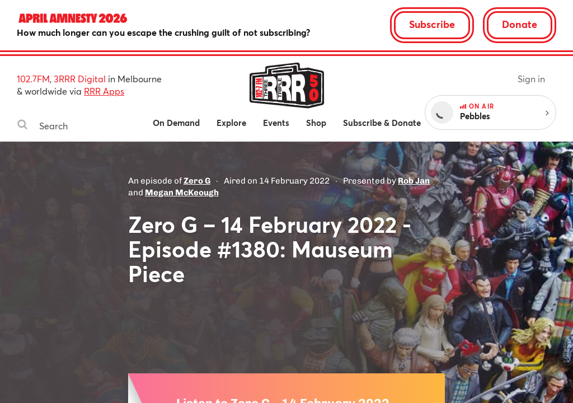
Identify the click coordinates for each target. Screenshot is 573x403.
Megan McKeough (182, 193)
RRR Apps (104, 91)
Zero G (197, 181)
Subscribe (432, 24)
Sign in (531, 79)
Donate (519, 24)
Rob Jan (414, 181)
